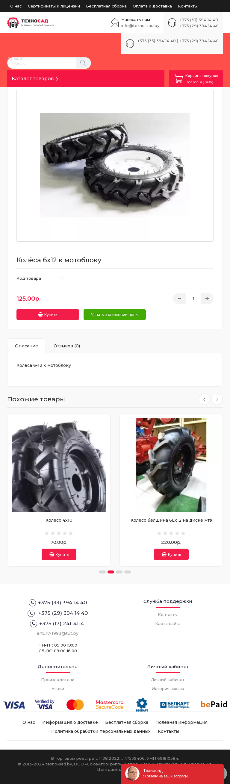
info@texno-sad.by (140, 25)
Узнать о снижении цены (99, 314)
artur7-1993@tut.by (57, 633)
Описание (26, 345)
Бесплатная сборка (106, 6)
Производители (57, 679)
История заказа (168, 688)
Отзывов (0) (67, 345)
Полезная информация (181, 722)
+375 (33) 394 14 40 (199, 19)
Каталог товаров (33, 78)
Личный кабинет (167, 679)
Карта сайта (168, 623)
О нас (16, 6)
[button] (102, 572)
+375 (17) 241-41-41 (58, 624)
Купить (39, 314)
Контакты (188, 6)
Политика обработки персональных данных (101, 731)
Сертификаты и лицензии (54, 6)
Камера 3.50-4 (42, 520)
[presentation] (204, 399)
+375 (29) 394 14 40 (199, 25)
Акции (58, 688)
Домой (14, 58)
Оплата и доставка (152, 6)
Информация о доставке (70, 722)
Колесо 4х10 (153, 520)
